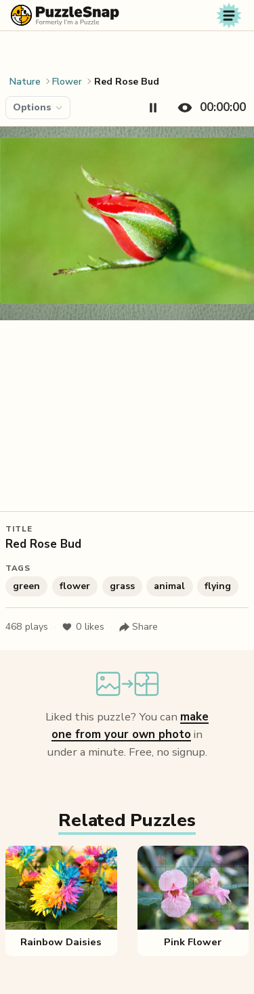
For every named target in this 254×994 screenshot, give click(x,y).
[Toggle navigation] (229, 15)
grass (122, 586)
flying (218, 586)
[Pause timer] (153, 108)
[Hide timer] (209, 108)
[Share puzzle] (138, 627)
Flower (67, 81)
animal (169, 586)
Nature (25, 81)
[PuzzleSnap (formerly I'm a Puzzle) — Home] (65, 15)
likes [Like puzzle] (83, 627)
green (26, 586)
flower (75, 586)
